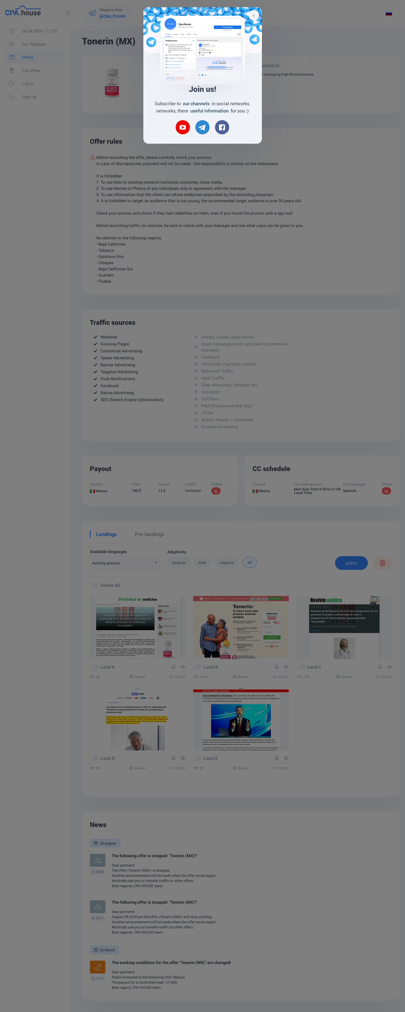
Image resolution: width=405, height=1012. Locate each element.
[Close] (254, 15)
